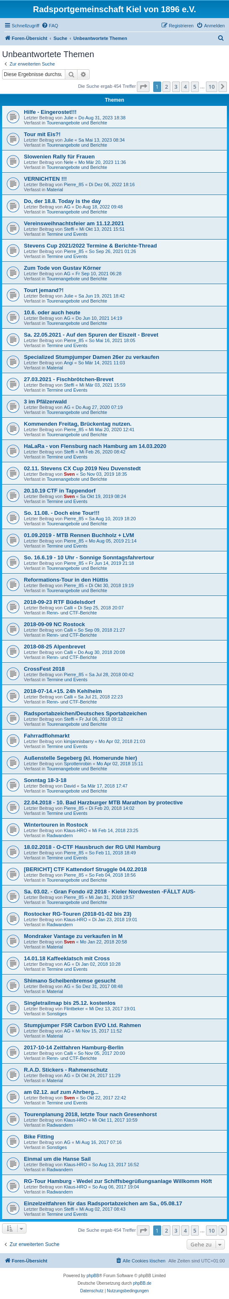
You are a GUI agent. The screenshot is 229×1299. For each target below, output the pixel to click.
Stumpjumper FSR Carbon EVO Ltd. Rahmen (82, 1025)
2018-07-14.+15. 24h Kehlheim (63, 691)
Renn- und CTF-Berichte (71, 612)
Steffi (69, 229)
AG (67, 206)
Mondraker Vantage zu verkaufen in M (73, 936)
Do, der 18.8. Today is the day (62, 201)
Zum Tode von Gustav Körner (62, 268)
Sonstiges (56, 1013)
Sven (69, 474)
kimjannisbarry (78, 741)
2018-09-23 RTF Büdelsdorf (59, 602)
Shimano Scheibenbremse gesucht (70, 981)
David (69, 785)
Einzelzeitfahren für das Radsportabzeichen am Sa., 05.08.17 (103, 1203)
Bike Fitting (39, 1136)
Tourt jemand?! (44, 290)
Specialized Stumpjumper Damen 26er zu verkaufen (91, 357)
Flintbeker (74, 1008)
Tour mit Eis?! (42, 134)
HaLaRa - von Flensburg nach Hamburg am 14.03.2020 (95, 446)
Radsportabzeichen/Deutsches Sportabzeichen (85, 713)
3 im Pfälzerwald (45, 401)
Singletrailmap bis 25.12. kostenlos (70, 1003)
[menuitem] (49, 26)
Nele (68, 162)
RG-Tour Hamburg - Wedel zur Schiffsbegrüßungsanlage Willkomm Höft (118, 1181)
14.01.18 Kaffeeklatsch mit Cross (67, 958)
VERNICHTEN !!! (45, 179)
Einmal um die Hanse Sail (57, 1159)
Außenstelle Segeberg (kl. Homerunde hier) (80, 758)
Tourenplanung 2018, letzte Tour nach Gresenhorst (90, 1114)
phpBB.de (142, 1283)
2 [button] (166, 86)
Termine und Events (66, 234)
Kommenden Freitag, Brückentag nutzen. (77, 424)
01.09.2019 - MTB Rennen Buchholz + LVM (79, 535)
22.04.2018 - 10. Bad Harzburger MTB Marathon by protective (103, 802)
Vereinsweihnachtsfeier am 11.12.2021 (74, 223)
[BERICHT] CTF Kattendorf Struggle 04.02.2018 (85, 869)
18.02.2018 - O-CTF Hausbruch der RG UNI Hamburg (92, 847)
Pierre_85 (74, 184)
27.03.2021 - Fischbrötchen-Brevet (68, 379)
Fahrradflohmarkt (46, 735)
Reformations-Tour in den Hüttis (66, 580)
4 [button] (185, 86)
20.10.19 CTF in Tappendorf (59, 490)
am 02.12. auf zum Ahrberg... (61, 1092)
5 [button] (194, 86)
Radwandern (59, 835)
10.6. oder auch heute (52, 312)
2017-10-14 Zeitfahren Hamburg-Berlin (74, 1047)
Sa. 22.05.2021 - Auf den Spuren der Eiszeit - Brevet (91, 335)
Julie (68, 117)
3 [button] (176, 86)
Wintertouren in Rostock (56, 825)
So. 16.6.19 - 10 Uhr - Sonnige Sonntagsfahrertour (89, 557)
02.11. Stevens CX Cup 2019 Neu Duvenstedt (82, 468)
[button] (143, 87)
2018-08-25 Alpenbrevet (54, 646)
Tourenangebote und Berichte (76, 122)
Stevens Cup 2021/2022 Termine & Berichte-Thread (90, 245)
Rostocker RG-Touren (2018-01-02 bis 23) (77, 914)
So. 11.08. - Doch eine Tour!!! (62, 513)
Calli (68, 607)
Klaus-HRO (75, 830)
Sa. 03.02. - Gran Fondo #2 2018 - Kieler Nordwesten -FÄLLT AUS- (110, 891)
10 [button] (211, 86)
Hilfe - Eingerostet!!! (50, 112)
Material (54, 189)
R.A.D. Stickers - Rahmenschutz (66, 1070)
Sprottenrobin (77, 763)
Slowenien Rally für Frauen (59, 156)
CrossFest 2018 (44, 669)
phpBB (93, 1275)
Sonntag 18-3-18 (45, 780)
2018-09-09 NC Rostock (54, 624)
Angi (68, 362)
